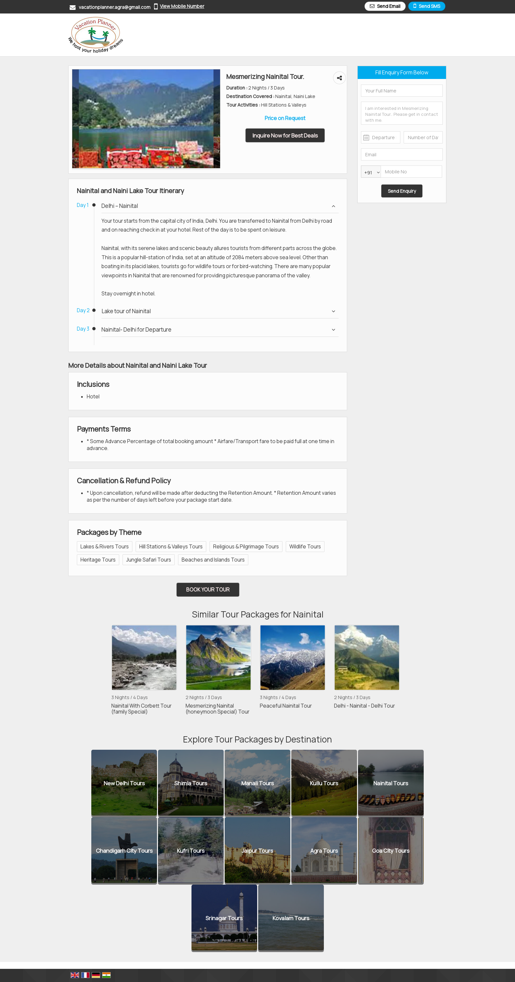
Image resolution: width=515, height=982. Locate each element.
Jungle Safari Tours (148, 559)
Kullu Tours (324, 783)
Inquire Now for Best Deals (285, 135)
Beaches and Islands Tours (213, 559)
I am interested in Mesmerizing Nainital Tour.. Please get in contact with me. (402, 113)
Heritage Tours (98, 559)
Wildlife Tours (305, 546)
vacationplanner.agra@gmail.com (114, 7)
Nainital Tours (390, 783)
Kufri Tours (191, 851)
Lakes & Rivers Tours (104, 546)
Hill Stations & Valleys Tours (171, 546)
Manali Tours (257, 783)
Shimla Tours (190, 783)
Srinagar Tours (224, 918)
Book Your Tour (208, 589)
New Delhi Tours (124, 783)
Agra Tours (324, 851)
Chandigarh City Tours (124, 851)
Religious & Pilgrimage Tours (246, 546)
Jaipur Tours (257, 851)
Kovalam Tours (291, 918)
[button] (182, 6)
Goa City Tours (391, 851)
